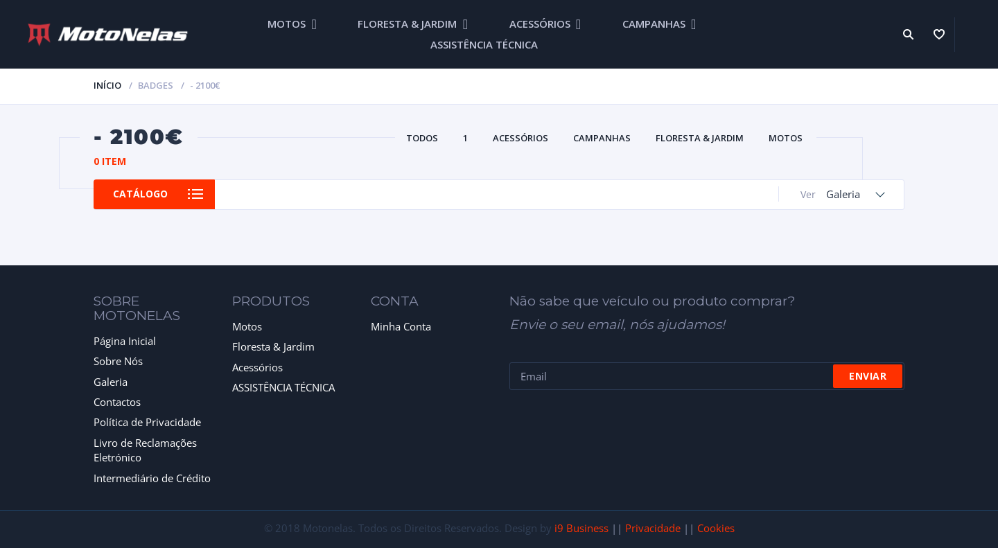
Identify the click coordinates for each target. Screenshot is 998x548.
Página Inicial (125, 341)
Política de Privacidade (147, 422)
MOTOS (287, 23)
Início (107, 85)
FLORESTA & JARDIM (407, 23)
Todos (422, 138)
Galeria (111, 382)
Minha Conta (401, 326)
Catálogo (143, 194)
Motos (247, 326)
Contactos (117, 402)
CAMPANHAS (653, 23)
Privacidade (652, 528)
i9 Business (581, 528)
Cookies (716, 528)
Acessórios (257, 367)
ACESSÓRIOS (539, 23)
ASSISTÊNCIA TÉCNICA (484, 44)
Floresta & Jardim (273, 346)
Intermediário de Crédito (152, 478)
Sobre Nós (118, 361)
